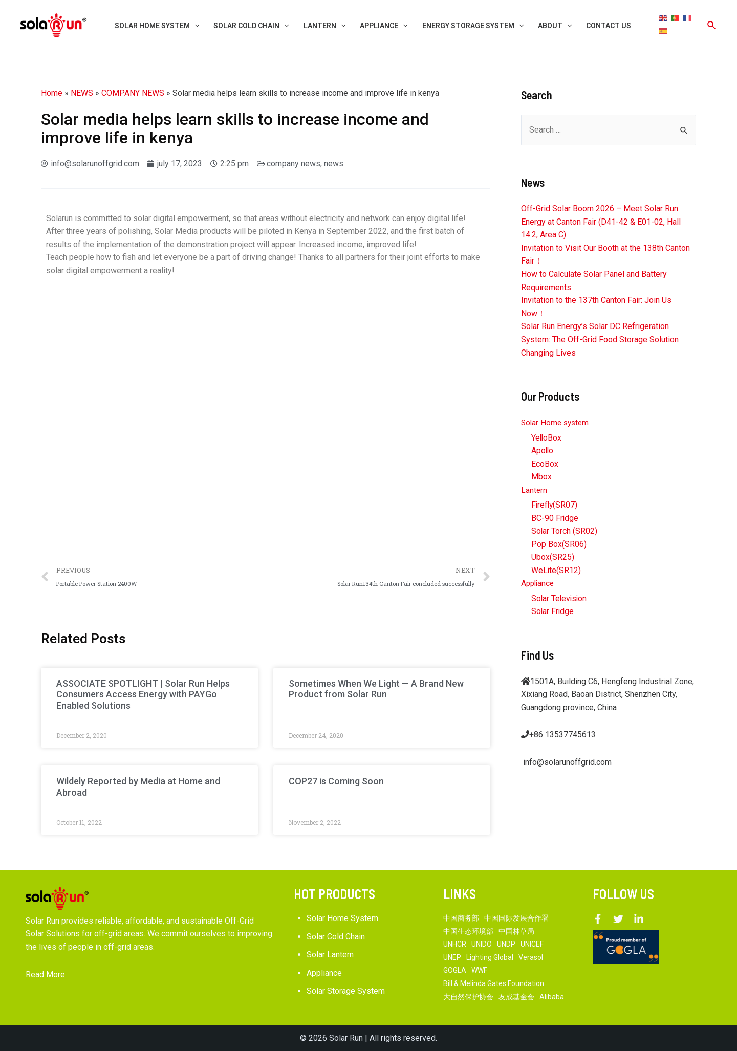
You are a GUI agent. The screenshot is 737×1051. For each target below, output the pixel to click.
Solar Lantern (330, 954)
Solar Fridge (553, 612)
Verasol (530, 957)
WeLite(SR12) (556, 571)
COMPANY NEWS (132, 93)
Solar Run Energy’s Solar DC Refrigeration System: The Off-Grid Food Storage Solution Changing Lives (600, 339)
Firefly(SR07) (554, 505)
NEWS (82, 93)
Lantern (534, 490)
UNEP (452, 957)
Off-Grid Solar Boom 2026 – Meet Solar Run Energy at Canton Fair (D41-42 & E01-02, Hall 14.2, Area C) (601, 221)
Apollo (542, 450)
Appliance (538, 583)
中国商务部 (461, 918)
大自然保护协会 (468, 997)
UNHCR (454, 944)
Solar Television (560, 599)
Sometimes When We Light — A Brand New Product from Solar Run (376, 689)
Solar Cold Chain (336, 936)
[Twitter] (618, 919)
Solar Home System (342, 918)
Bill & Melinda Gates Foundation (493, 983)
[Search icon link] (712, 25)
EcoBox (544, 464)
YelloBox (546, 438)
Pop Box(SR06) (559, 545)
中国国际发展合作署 (516, 918)
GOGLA (454, 970)
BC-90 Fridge (555, 518)
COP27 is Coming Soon (336, 781)
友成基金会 (516, 997)
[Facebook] (598, 919)
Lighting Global (489, 957)
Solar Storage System (346, 991)
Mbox (541, 477)
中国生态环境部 (468, 931)
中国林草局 (516, 931)
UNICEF (532, 944)
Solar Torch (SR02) (564, 531)
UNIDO (481, 944)
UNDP (506, 944)
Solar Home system (556, 422)
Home (51, 93)
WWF (479, 970)
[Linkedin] (639, 919)
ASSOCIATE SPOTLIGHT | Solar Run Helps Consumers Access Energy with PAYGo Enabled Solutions (143, 694)
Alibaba (551, 997)
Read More (45, 974)
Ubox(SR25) (552, 557)
